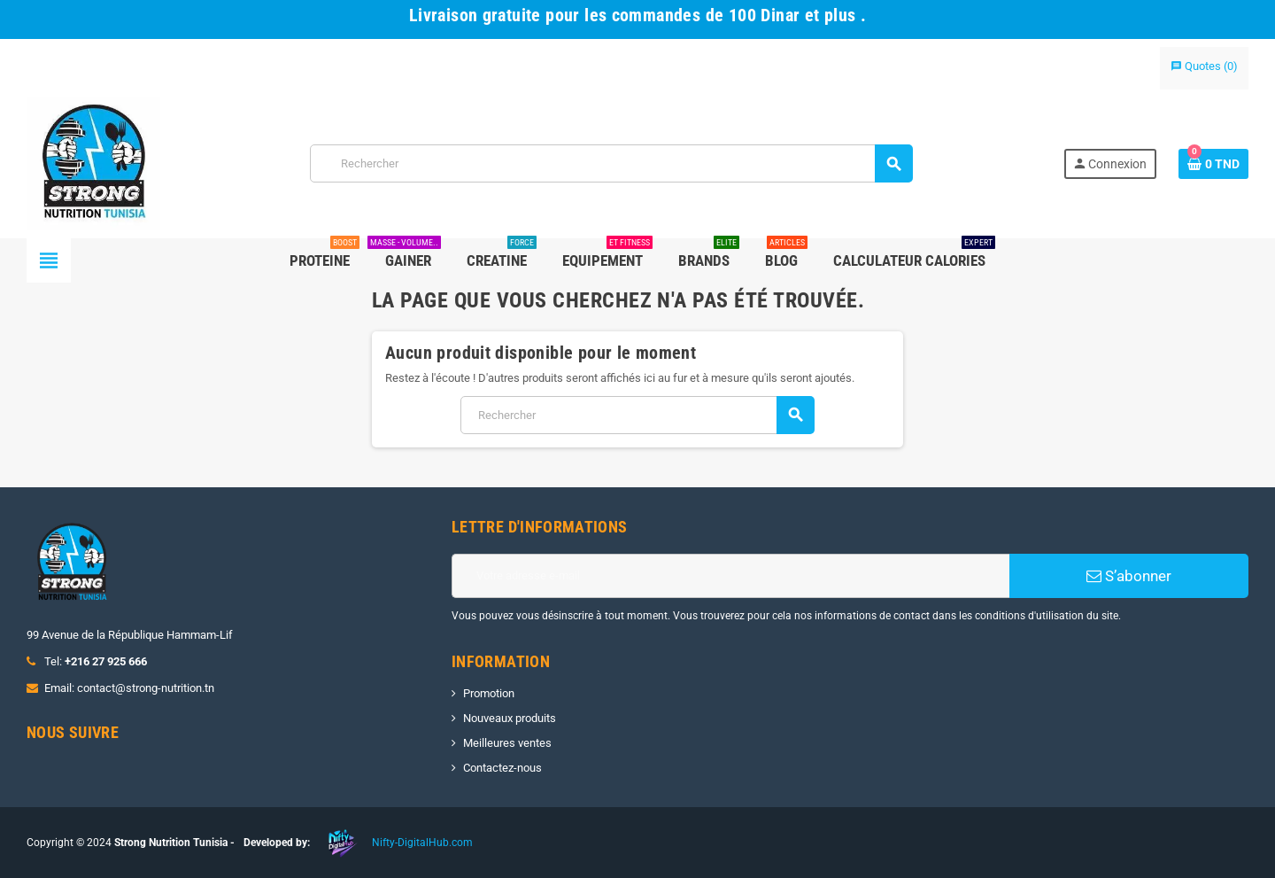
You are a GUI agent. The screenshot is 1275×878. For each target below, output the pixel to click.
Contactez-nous (502, 767)
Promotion (488, 693)
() (1204, 66)
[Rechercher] (611, 163)
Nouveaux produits (509, 718)
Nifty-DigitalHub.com (422, 842)
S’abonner (1128, 576)
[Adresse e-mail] (730, 576)
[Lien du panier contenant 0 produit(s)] (1213, 164)
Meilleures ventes (507, 743)
